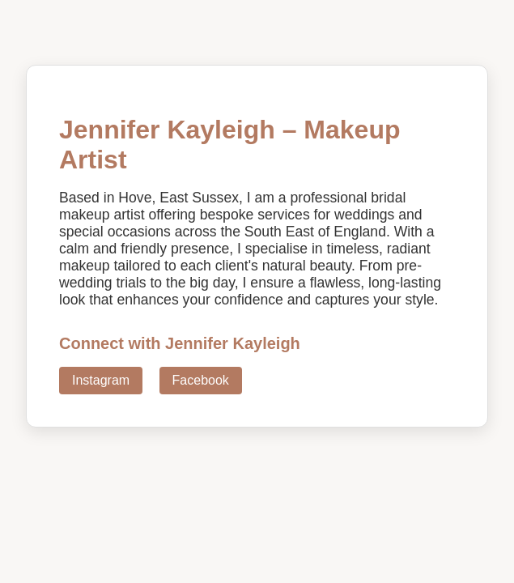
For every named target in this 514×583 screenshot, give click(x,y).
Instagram (101, 380)
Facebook (200, 380)
